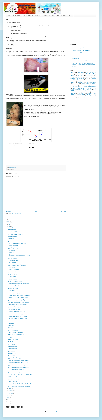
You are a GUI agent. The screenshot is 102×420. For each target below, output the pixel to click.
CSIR (87, 78)
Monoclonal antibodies (74, 89)
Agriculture (72, 72)
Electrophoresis (76, 83)
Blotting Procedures (80, 78)
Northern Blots (84, 90)
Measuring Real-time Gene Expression (16, 264)
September (10, 390)
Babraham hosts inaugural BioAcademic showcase (18, 358)
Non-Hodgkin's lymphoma (13, 344)
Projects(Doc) (73, 93)
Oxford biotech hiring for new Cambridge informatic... (18, 360)
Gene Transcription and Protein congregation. (17, 243)
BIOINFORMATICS (28, 15)
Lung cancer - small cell (13, 321)
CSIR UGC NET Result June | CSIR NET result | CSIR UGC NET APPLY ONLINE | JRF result (84, 47)
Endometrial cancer (12, 353)
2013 (8, 397)
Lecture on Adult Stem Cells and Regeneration (17, 292)
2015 (8, 401)
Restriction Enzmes (91, 93)
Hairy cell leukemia (12, 336)
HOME (8, 15)
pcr (77, 97)
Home (36, 211)
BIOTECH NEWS (17, 15)
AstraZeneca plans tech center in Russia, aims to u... (18, 302)
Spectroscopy (81, 94)
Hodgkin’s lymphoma (12, 348)
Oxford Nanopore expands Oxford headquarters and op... (19, 357)
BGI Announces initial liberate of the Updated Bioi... (18, 299)
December (10, 393)
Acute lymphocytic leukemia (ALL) (15, 328)
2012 (8, 395)
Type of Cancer (89, 95)
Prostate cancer (11, 320)
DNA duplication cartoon (13, 245)
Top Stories (80, 95)
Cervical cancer (11, 350)
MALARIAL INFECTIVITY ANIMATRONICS (16, 378)
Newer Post (8, 211)
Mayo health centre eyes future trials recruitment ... (18, 369)
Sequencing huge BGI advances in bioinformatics (18, 297)
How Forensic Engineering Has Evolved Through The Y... (19, 285)
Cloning (78, 81)
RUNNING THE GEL (12, 231)
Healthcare (93, 85)
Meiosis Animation (12, 290)
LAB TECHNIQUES (61, 15)
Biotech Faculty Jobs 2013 (77, 52)
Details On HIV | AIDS (12, 381)
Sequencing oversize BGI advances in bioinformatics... (19, 364)
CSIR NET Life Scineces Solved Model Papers (81, 50)
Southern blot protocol (12, 236)
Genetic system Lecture (84, 85)
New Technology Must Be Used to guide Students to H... (19, 306)
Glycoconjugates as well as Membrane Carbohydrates (19, 386)
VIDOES (70, 15)
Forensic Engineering (12, 279)
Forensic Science (12, 167)
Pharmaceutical (91, 90)
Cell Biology (74, 79)
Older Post (63, 211)
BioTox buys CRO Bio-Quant (14, 309)
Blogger (56, 411)
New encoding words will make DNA (15, 314)
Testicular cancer (11, 351)
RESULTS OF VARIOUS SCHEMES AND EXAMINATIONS (20, 374)
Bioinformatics (90, 75)
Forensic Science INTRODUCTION (15, 281)
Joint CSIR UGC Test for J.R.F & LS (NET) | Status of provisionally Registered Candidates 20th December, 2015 (83, 64)
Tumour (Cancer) (11, 355)
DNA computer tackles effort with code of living (17, 316)
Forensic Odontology (12, 278)
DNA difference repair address (14, 379)
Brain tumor (10, 327)
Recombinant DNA (82, 93)
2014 (8, 399)
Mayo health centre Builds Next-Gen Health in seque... (19, 367)
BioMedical (80, 75)
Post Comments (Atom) (16, 213)
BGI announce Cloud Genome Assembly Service (18, 362)
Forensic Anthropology (12, 272)
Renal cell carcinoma (12, 346)
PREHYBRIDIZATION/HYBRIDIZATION (16, 234)
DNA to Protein (11, 252)
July (9, 226)
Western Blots (73, 97)
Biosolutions (88, 77)
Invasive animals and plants (13, 269)
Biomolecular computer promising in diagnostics (17, 318)
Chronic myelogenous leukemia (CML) (16, 334)
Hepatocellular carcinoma (13, 339)
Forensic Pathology (75, 58)
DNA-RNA (80, 82)
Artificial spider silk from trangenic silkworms (17, 265)
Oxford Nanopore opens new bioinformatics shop (18, 365)
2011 (8, 221)
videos (81, 97)
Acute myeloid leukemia (13, 330)
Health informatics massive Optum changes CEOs (18, 304)
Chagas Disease (11, 267)
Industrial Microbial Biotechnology (89, 86)
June (9, 224)
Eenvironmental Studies (91, 82)
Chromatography (80, 79)
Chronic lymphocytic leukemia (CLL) (15, 332)
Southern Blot (73, 94)
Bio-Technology (80, 74)
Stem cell (88, 94)
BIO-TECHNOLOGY (49, 15)
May (9, 222)
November (10, 391)
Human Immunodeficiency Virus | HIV (79, 60)
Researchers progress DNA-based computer (17, 311)
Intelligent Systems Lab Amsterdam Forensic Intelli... (18, 283)
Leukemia (10, 337)
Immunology (76, 86)
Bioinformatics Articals (76, 77)
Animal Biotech (80, 72)
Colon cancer (11, 323)
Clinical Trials (72, 81)
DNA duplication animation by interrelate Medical (18, 247)
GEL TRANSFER (11, 233)
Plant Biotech (85, 92)
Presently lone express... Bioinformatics (16, 307)
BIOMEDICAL (38, 15)
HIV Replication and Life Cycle (14, 288)
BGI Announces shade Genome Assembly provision (18, 300)
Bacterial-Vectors (90, 72)
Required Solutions (12, 229)
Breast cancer (11, 325)
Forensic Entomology (12, 274)
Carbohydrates (93, 78)
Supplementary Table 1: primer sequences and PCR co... (19, 254)
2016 (8, 402)
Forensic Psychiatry (12, 276)
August (10, 388)
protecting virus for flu (12, 286)
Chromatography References (90, 79)
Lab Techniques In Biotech (82, 88)
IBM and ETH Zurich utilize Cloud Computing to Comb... (19, 295)
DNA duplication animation (13, 248)
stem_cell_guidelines (12, 258)
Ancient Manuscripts (12, 262)
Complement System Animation (87, 81)
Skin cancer (74, 66)
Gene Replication (11, 250)
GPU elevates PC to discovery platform (16, 313)
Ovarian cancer (11, 342)
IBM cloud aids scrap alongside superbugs (16, 293)
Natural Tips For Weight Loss (85, 89)
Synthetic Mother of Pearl (13, 260)
